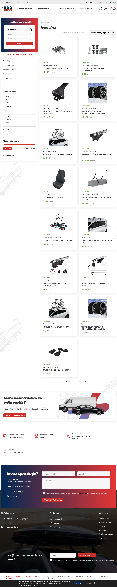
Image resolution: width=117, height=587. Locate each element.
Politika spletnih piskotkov (24, 585)
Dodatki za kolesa (85, 8)
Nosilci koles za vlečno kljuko (52, 237)
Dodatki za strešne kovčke (89, 65)
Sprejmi (77, 583)
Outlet (71, 2)
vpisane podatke (83, 493)
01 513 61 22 (25, 2)
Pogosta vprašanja (110, 2)
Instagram (58, 522)
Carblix (7, 103)
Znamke (98, 2)
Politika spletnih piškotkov (14, 576)
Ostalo (5, 87)
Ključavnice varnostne (50, 65)
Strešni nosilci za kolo (49, 151)
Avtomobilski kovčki (65, 9)
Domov (42, 22)
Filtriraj (7, 148)
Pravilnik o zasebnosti (106, 534)
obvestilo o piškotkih (109, 559)
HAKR (7, 123)
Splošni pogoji (104, 518)
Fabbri (7, 116)
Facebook (58, 518)
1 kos (6, 134)
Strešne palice (86, 237)
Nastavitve (89, 583)
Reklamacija (103, 530)
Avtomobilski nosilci (25, 9)
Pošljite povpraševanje (14, 415)
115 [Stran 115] (85, 381)
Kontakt (84, 2)
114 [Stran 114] (80, 381)
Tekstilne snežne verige (88, 108)
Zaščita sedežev (48, 194)
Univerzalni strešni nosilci (50, 108)
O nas (91, 2)
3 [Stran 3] (69, 381)
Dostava (102, 526)
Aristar (7, 96)
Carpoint (8, 106)
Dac (6, 113)
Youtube (57, 527)
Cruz (6, 109)
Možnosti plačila (105, 522)
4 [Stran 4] (72, 381)
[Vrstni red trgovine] (102, 32)
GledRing (8, 119)
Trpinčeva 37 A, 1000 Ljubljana (18, 486)
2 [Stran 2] (66, 381)
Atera (7, 99)
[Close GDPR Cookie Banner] (98, 583)
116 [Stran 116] (89, 381)
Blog (77, 2)
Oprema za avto (45, 9)
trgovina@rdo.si (10, 2)
